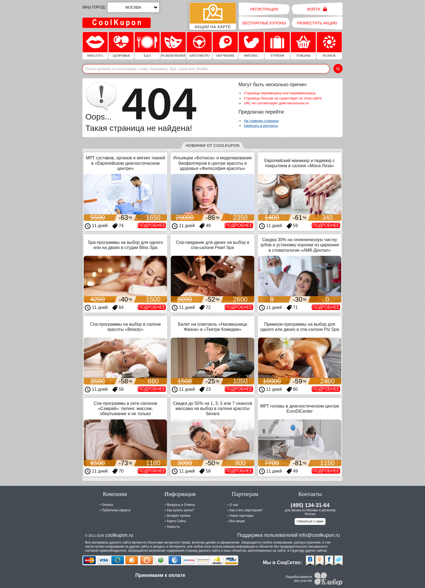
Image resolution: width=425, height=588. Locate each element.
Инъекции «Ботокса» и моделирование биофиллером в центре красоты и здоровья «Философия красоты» (212, 163)
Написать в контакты (261, 126)
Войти (317, 9)
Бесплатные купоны (264, 23)
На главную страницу (261, 121)
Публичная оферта (116, 510)
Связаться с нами (310, 521)
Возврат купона (178, 516)
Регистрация (264, 9)
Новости (173, 527)
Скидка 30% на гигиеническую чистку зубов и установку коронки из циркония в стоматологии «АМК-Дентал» (299, 244)
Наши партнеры (242, 516)
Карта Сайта (176, 521)
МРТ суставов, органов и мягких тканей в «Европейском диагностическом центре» (125, 163)
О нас (234, 505)
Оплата (107, 505)
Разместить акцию (317, 23)
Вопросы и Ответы (181, 505)
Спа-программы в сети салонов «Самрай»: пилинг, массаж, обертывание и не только (125, 408)
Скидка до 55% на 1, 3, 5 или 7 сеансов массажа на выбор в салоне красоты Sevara (212, 408)
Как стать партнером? (246, 510)
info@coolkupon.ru (319, 535)
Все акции (237, 521)
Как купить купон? (180, 510)
